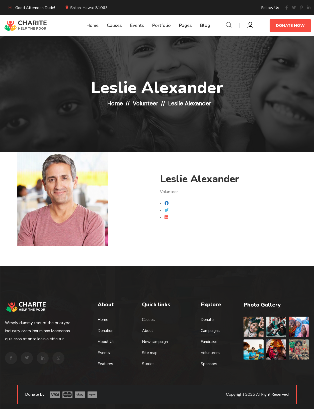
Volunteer (145, 103)
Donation (105, 330)
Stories (148, 363)
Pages (185, 25)
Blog (205, 25)
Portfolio (161, 25)
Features (105, 363)
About (147, 330)
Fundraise (209, 341)
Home (93, 25)
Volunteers (210, 352)
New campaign (155, 341)
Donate (207, 319)
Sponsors (209, 363)
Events (137, 25)
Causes (114, 25)
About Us (106, 341)
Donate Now (290, 25)
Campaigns (210, 330)
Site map (150, 352)
